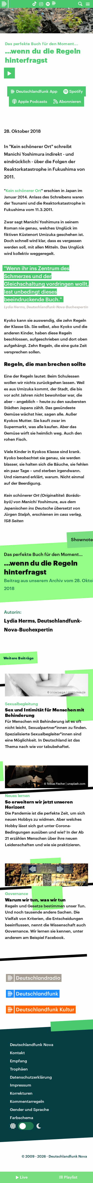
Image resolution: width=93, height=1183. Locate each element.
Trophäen (19, 1069)
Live (24, 1177)
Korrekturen (21, 1093)
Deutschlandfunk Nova (31, 1044)
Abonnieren (67, 101)
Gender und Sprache (29, 1109)
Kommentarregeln (27, 1101)
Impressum (20, 1085)
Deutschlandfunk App (33, 91)
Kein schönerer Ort (23, 190)
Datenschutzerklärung (31, 1077)
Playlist (70, 1177)
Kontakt (17, 1052)
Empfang (18, 1060)
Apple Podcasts (29, 101)
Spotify (73, 91)
